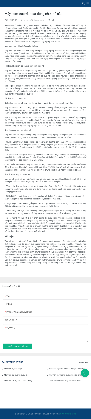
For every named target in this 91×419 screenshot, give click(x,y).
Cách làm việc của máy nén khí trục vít (65, 380)
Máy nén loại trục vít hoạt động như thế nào (67, 369)
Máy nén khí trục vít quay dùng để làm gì (66, 375)
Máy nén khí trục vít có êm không (18, 380)
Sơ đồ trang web (68, 413)
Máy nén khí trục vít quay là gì (16, 375)
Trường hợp (83, 362)
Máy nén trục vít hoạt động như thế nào (13, 369)
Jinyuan (37, 413)
